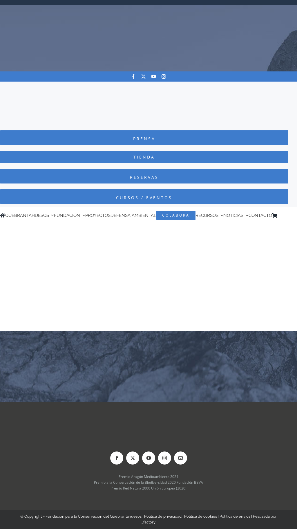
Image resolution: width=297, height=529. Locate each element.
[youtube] (153, 76)
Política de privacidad (163, 516)
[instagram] (164, 76)
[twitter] (143, 76)
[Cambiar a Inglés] (288, 215)
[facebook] (133, 76)
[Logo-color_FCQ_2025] (148, 87)
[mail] (180, 458)
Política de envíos (235, 516)
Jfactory (148, 522)
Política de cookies (200, 516)
